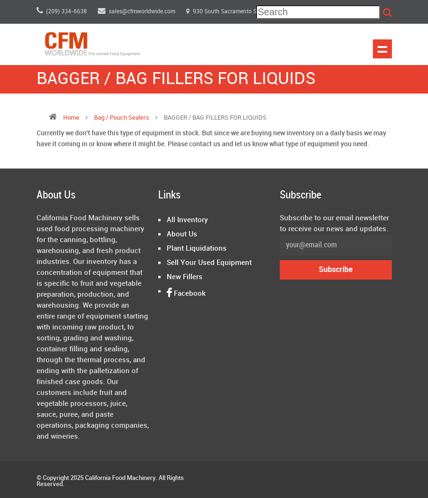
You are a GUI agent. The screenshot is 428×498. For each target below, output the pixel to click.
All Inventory (187, 220)
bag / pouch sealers (122, 117)
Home (71, 117)
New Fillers (184, 277)
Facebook (186, 294)
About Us (182, 234)
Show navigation (382, 48)
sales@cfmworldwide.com (137, 12)
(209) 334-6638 (62, 12)
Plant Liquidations (197, 249)
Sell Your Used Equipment (209, 263)
